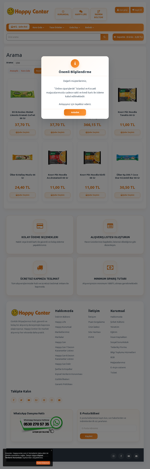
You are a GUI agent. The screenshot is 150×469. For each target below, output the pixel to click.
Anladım (75, 112)
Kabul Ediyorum (43, 463)
